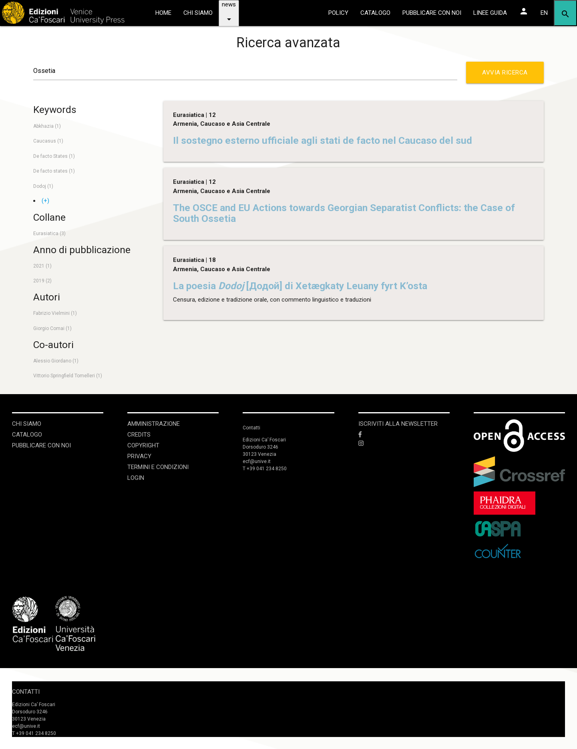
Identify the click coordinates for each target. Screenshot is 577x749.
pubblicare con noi (431, 12)
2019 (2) (42, 281)
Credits (139, 434)
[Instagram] (404, 443)
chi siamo (198, 12)
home (163, 12)
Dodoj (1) (43, 186)
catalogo (375, 12)
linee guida (490, 12)
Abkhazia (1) (47, 126)
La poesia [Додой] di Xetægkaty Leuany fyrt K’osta (300, 286)
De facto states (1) (54, 171)
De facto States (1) (54, 156)
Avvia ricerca (507, 76)
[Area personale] (524, 11)
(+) (45, 200)
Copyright (143, 445)
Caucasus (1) (48, 141)
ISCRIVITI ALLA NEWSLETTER (398, 423)
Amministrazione (153, 423)
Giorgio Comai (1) (52, 328)
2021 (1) (42, 266)
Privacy (139, 456)
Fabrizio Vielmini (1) (55, 313)
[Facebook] (404, 434)
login (135, 477)
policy (338, 12)
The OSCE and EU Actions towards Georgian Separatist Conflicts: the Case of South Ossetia (344, 213)
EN (544, 12)
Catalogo (27, 434)
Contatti (26, 691)
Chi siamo (26, 423)
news (229, 15)
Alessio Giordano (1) (55, 361)
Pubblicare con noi (41, 445)
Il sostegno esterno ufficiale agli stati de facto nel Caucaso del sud (322, 140)
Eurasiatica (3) (49, 233)
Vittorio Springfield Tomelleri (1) (67, 376)
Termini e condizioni (158, 467)
